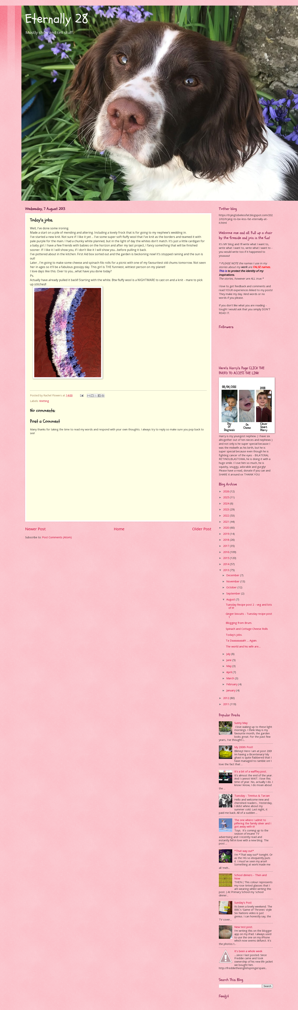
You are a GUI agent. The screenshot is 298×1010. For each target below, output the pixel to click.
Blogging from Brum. (239, 623)
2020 (226, 527)
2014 (226, 564)
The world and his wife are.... (243, 646)
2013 (226, 570)
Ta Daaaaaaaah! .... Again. (241, 640)
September (233, 593)
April (229, 672)
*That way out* (244, 851)
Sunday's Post (243, 902)
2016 (226, 552)
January (231, 690)
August (231, 599)
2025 (226, 497)
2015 (226, 558)
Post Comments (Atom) (57, 537)
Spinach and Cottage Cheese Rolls (247, 629)
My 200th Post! (243, 747)
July (228, 654)
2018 (226, 539)
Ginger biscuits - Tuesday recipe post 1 (249, 615)
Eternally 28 (56, 19)
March (230, 678)
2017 (226, 546)
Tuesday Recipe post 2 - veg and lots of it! (249, 606)
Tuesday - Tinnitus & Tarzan (252, 795)
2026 (226, 491)
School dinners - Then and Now (250, 876)
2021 (226, 521)
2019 (226, 534)
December (233, 575)
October (231, 587)
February (232, 684)
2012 (226, 698)
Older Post (201, 528)
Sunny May (241, 723)
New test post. (243, 927)
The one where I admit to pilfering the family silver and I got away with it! (252, 823)
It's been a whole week (248, 951)
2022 (226, 515)
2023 (226, 509)
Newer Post (35, 528)
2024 (226, 503)
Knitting (44, 401)
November (233, 581)
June (229, 660)
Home (119, 528)
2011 (226, 704)
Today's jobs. (234, 635)
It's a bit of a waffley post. (250, 771)
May (229, 666)
